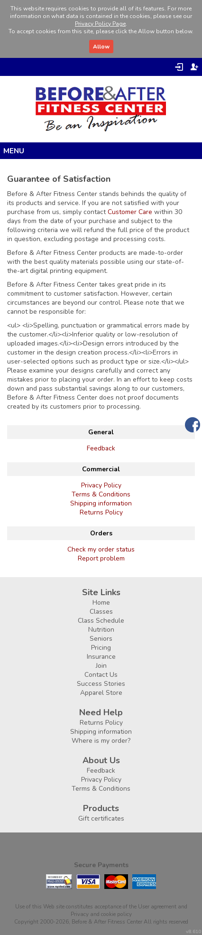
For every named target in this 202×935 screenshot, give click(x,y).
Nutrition (101, 629)
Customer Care (130, 211)
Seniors (101, 638)
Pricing (101, 647)
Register (194, 67)
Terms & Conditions (101, 494)
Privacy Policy (101, 485)
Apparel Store (101, 692)
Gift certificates (101, 818)
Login (179, 67)
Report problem (101, 558)
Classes (101, 611)
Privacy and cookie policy (101, 914)
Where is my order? (101, 740)
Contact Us (101, 674)
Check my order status (101, 549)
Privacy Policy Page (100, 24)
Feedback (101, 448)
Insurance (101, 656)
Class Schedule (101, 620)
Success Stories (101, 683)
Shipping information (101, 503)
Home (101, 602)
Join (101, 665)
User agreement (157, 906)
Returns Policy (101, 512)
